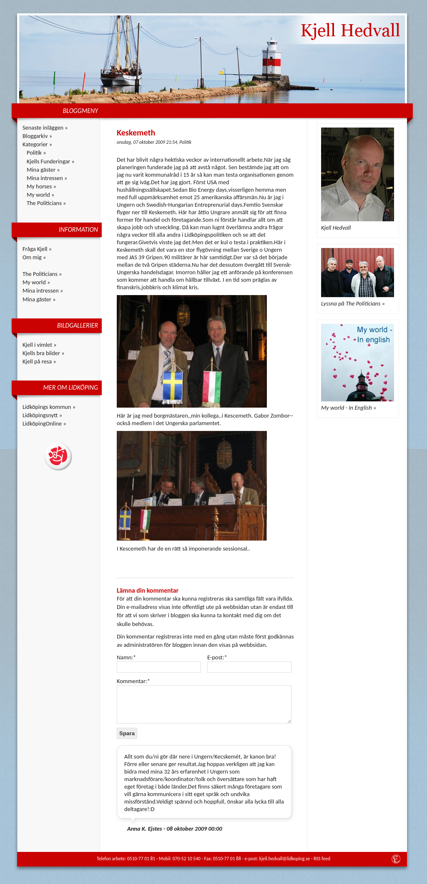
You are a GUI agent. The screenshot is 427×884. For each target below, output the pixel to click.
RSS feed (322, 858)
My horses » (41, 186)
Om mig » (34, 257)
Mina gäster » (43, 169)
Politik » (36, 152)
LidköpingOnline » (44, 423)
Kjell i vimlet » (40, 344)
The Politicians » (46, 203)
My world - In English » (348, 407)
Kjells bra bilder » (44, 353)
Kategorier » (37, 144)
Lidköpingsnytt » (42, 415)
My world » (40, 194)
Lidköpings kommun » (49, 407)
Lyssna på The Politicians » (353, 303)
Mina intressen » (47, 178)
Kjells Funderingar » (51, 161)
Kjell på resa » (39, 361)
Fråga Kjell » (37, 249)
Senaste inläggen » (45, 127)
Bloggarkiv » (37, 136)
